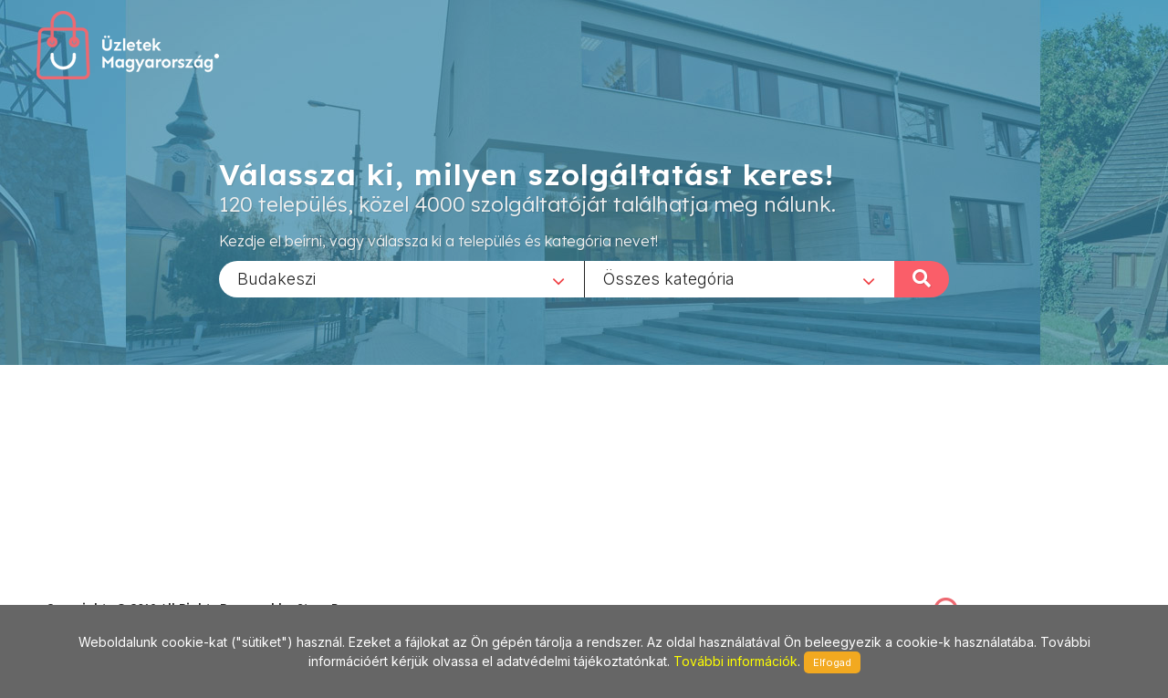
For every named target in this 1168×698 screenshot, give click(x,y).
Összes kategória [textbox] (669, 277)
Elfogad (832, 662)
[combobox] (401, 278)
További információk (735, 661)
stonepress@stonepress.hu (119, 588)
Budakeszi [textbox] (276, 277)
